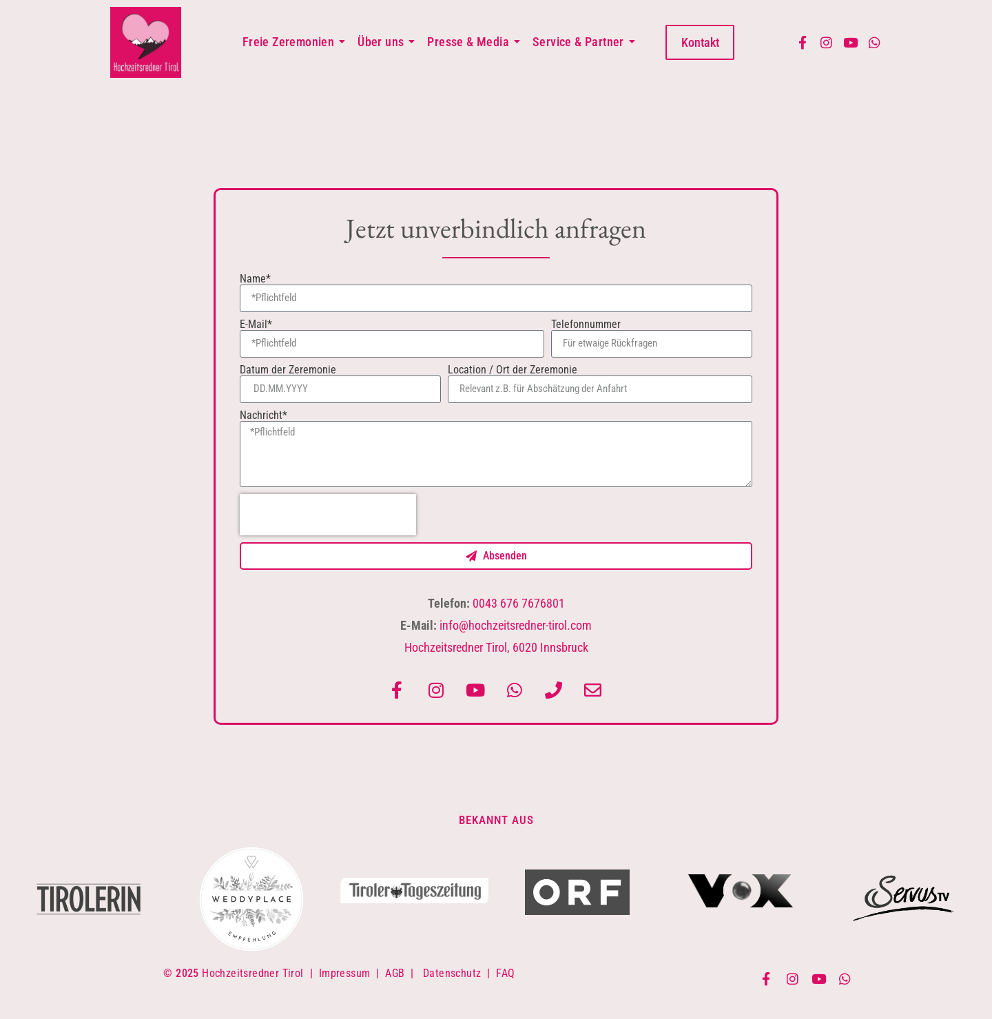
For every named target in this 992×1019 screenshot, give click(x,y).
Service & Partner (581, 41)
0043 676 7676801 (519, 603)
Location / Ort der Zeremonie (512, 369)
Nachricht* (263, 415)
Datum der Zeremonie (288, 369)
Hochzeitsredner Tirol (252, 973)
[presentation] (328, 514)
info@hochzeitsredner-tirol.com (516, 625)
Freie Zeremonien (290, 41)
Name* (255, 279)
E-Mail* (256, 324)
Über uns (383, 41)
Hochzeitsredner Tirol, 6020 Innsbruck (496, 647)
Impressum (345, 973)
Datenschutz (452, 973)
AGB (394, 973)
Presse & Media (470, 41)
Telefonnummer (586, 324)
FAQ (505, 973)
